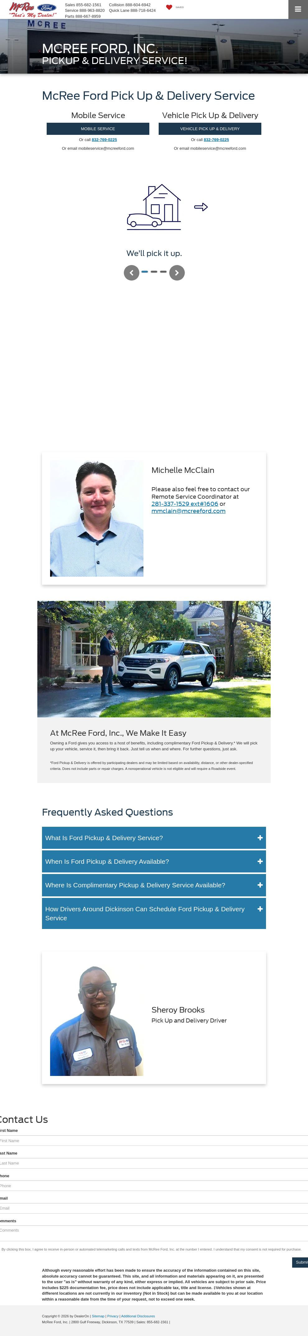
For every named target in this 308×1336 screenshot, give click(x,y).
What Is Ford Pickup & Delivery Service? (104, 837)
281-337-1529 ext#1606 (185, 504)
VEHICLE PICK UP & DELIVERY (210, 128)
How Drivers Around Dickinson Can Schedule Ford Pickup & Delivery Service (145, 913)
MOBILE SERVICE (98, 128)
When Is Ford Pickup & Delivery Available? (107, 861)
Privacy (113, 1316)
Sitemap (98, 1316)
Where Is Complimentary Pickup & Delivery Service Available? (135, 885)
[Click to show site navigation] (298, 9)
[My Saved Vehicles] (173, 7)
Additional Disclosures (138, 1316)
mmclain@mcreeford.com (189, 511)
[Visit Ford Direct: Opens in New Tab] (173, 1322)
